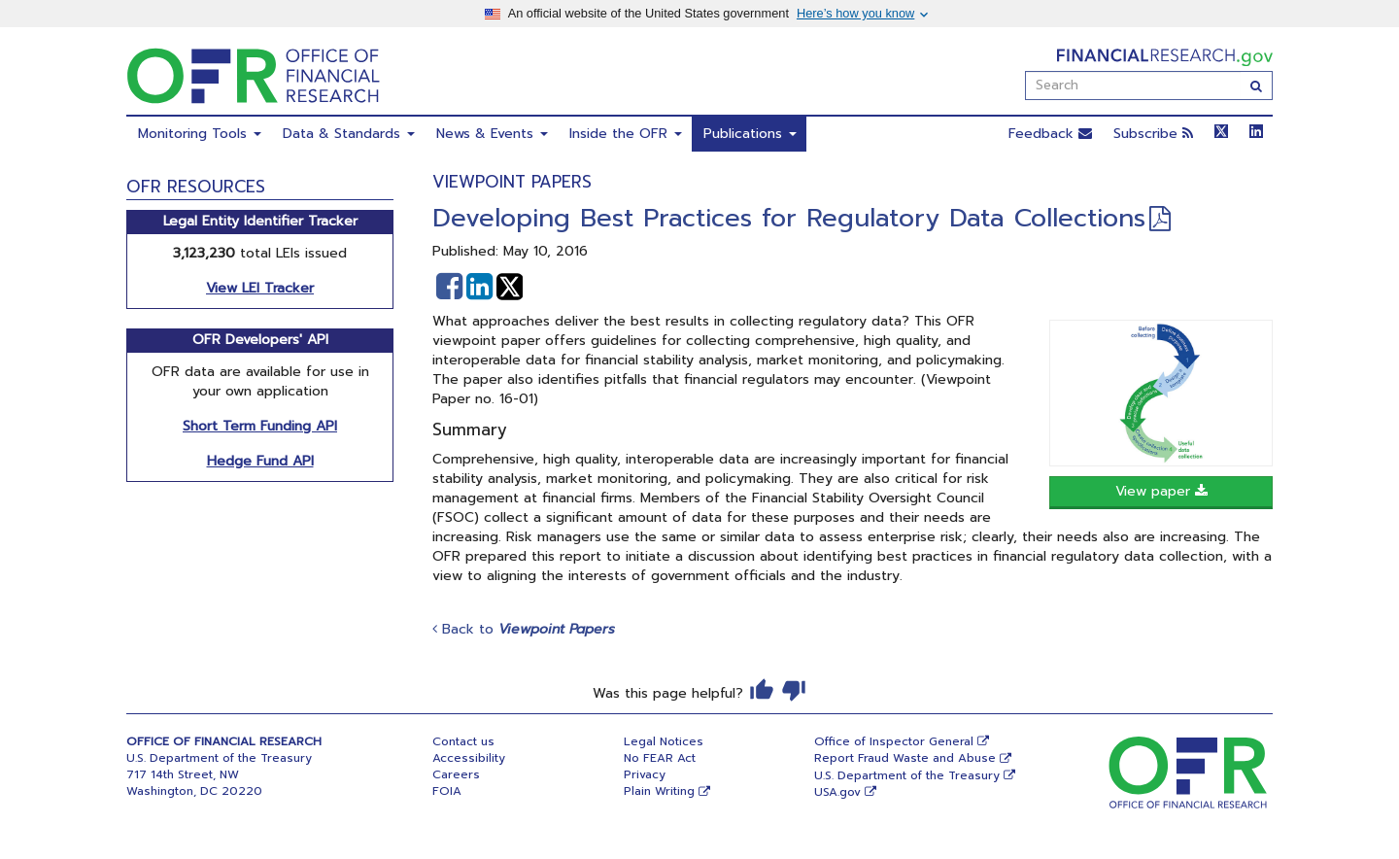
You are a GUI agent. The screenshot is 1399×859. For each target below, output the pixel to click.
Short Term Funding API (260, 426)
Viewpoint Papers (512, 181)
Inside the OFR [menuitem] (625, 133)
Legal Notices (663, 741)
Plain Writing (659, 791)
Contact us (463, 741)
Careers (456, 774)
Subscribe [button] (1153, 133)
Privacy (644, 774)
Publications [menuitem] (750, 133)
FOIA (446, 791)
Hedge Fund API (260, 461)
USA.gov (837, 792)
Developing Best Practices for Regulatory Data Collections (788, 218)
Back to (523, 629)
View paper (1161, 491)
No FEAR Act (660, 758)
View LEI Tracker (260, 288)
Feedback (1050, 133)
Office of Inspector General (893, 741)
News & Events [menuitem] (492, 133)
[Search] (1257, 85)
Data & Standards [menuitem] (349, 133)
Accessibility (468, 758)
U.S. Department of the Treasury (907, 775)
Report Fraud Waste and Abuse (905, 758)
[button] (449, 286)
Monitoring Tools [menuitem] (199, 133)
